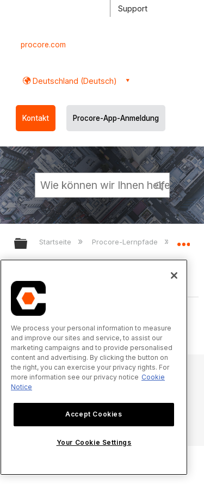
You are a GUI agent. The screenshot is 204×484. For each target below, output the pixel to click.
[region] (94, 367)
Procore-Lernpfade (126, 241)
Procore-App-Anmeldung (116, 118)
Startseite (56, 241)
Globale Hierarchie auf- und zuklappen (27, 244)
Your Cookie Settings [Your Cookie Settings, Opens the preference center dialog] (94, 442)
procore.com (43, 44)
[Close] (174, 275)
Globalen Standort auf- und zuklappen (183, 240)
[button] (159, 184)
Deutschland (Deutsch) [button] (73, 80)
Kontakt (35, 118)
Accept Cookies (93, 414)
